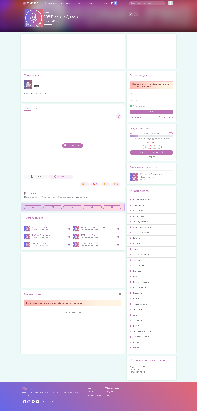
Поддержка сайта (94, 395)
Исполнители (66, 3)
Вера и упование (139, 222)
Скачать (36, 176)
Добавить (91, 3)
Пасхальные (136, 277)
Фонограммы (50, 3)
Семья (134, 315)
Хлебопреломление (140, 337)
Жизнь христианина (140, 255)
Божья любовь (137, 211)
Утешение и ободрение (142, 331)
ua (48, 401)
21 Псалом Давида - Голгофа (93, 227)
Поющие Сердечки (151, 174)
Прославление (138, 287)
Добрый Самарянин (41, 235)
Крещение (136, 260)
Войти (151, 112)
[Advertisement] (73, 51)
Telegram (109, 395)
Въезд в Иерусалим (139, 233)
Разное (134, 298)
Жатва (134, 249)
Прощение (136, 293)
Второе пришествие (140, 227)
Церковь (135, 348)
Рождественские (138, 304)
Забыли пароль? (166, 117)
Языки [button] (78, 3)
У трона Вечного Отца (91, 243)
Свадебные (136, 309)
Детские (135, 238)
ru (43, 401)
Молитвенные (137, 265)
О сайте (90, 392)
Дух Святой (136, 244)
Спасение (136, 320)
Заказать (103, 3)
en (53, 401)
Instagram (109, 392)
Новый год (135, 271)
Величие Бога (137, 216)
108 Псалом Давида (89, 235)
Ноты (35, 108)
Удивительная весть (40, 243)
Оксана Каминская (54, 21)
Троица (134, 326)
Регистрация (135, 117)
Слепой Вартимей (40, 227)
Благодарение (137, 205)
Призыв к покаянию (139, 282)
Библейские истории (140, 200)
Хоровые (135, 342)
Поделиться (60, 176)
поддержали (151, 157)
